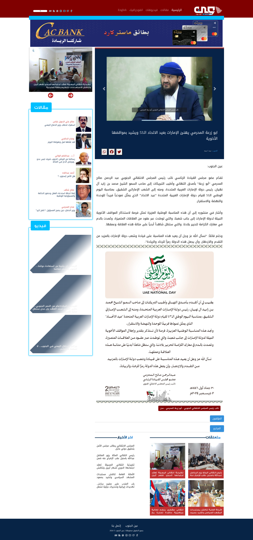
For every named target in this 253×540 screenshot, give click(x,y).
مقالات (164, 9)
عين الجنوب (131, 525)
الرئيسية (176, 9)
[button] (104, 88)
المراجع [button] (217, 428)
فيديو (40, 225)
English (122, 9)
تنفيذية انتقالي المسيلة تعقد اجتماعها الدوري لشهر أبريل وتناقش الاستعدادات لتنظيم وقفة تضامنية (61, 86)
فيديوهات (152, 9)
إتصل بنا (116, 525)
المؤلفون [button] (217, 418)
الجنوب (215, 151)
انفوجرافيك (136, 9)
